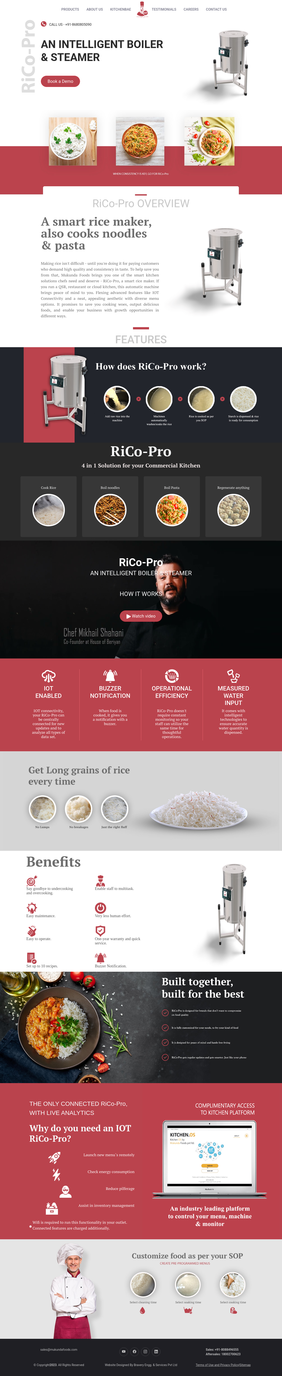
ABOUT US (95, 9)
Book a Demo (60, 81)
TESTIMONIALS (164, 9)
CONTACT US (216, 9)
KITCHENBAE (120, 9)
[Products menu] (70, 9)
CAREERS (191, 9)
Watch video (141, 616)
